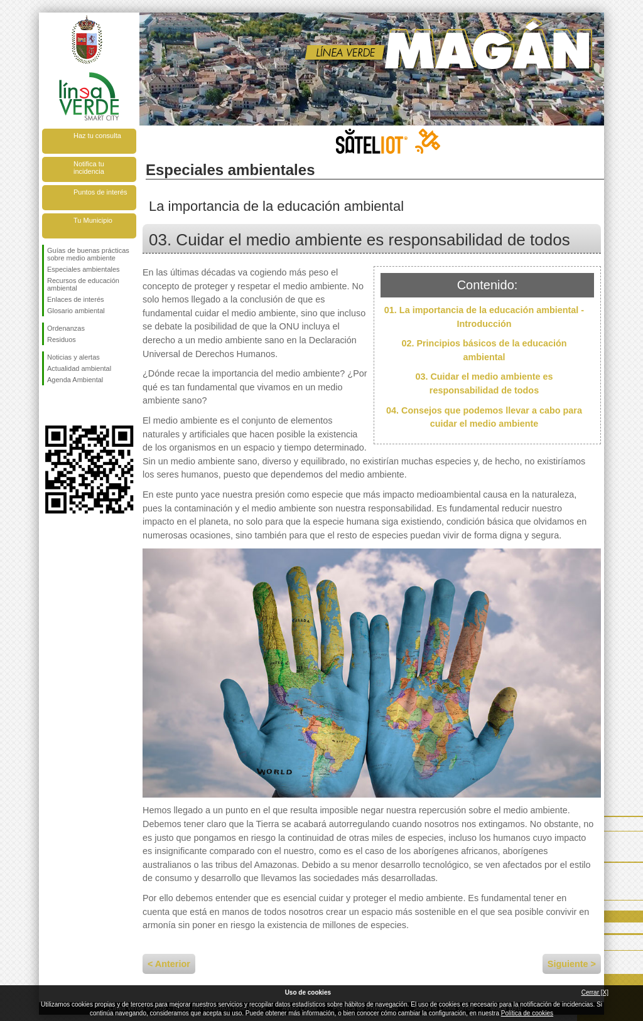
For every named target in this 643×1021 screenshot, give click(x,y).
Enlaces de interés (75, 299)
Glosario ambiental (76, 310)
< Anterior (169, 964)
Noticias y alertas (73, 357)
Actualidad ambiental (79, 368)
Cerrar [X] (594, 992)
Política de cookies (527, 1013)
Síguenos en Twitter (70, 405)
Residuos (61, 339)
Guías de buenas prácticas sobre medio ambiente (88, 254)
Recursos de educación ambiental (83, 284)
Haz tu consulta (97, 135)
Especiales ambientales (83, 269)
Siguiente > (572, 964)
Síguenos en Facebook (49, 405)
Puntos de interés (100, 192)
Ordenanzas (66, 328)
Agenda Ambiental (75, 379)
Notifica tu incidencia (88, 167)
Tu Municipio (92, 220)
